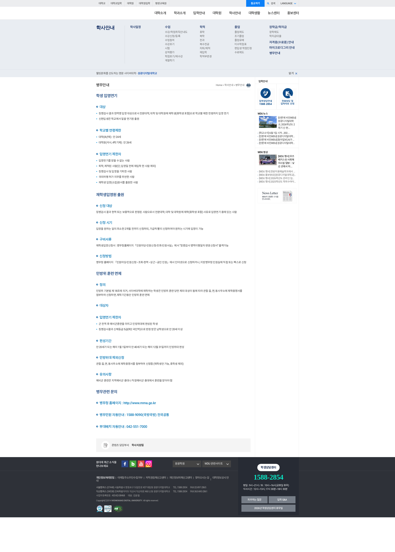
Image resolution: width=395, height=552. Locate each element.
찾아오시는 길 (202, 477)
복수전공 (204, 44)
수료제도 (239, 52)
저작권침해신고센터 (156, 477)
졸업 (237, 27)
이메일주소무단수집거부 (129, 477)
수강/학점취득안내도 (176, 32)
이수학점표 (240, 44)
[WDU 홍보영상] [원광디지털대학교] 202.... (277, 174)
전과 (202, 40)
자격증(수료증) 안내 (281, 42)
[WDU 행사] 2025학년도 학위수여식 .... (277, 181)
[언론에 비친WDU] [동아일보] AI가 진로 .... (277, 139)
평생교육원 (160, 3)
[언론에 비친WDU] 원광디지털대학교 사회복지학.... (277, 143)
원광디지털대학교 (114, 14)
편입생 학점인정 (243, 48)
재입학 (203, 52)
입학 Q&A (282, 499)
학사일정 (135, 27)
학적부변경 (206, 56)
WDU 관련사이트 (214, 463)
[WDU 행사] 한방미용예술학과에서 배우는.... (277, 171)
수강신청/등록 (172, 36)
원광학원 (180, 463)
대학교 (102, 3)
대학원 (130, 3)
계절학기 (170, 60)
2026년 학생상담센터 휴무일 (268, 508)
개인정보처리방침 (105, 477)
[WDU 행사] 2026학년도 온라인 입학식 (277, 178)
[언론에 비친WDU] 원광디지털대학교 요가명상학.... (277, 136)
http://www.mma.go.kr (140, 403)
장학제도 (274, 32)
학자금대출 (275, 36)
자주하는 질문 (254, 499)
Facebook (124, 463)
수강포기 (170, 44)
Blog (133, 463)
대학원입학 (144, 3)
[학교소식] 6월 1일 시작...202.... (274, 132)
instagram (148, 463)
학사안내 (228, 85)
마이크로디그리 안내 (281, 47)
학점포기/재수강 (174, 56)
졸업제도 (239, 32)
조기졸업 (239, 36)
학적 (202, 27)
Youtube (141, 463)
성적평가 (170, 52)
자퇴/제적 (205, 48)
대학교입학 (116, 3)
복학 (202, 36)
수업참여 (170, 40)
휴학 (202, 32)
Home (219, 85)
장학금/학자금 (278, 27)
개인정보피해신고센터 (180, 477)
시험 (167, 48)
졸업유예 (239, 40)
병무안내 (274, 53)
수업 (167, 27)
